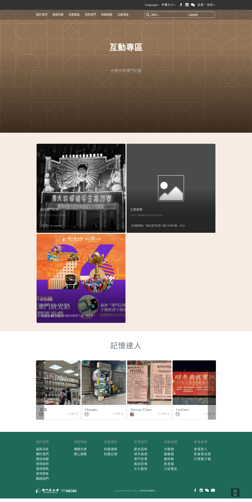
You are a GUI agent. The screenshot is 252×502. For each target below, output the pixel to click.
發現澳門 (90, 14)
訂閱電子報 (202, 459)
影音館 (169, 464)
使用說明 (42, 464)
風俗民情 (141, 464)
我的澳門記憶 (49, 209)
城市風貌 (141, 454)
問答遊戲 (46, 299)
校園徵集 (111, 449)
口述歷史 (171, 469)
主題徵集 (136, 209)
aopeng (57, 225)
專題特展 (58, 14)
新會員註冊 (202, 454)
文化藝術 (141, 469)
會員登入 (201, 449)
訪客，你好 (206, 4)
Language (152, 4)
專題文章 (80, 449)
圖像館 (169, 454)
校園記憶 (111, 454)
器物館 (169, 459)
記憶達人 (126, 345)
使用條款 (42, 469)
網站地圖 (42, 459)
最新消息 (42, 449)
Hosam (121, 410)
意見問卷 (42, 474)
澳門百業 (141, 459)
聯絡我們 (42, 478)
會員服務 (201, 442)
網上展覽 (80, 454)
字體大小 (168, 4)
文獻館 (169, 449)
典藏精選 (106, 14)
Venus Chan (170, 410)
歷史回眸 (141, 449)
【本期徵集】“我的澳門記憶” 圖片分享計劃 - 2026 (157, 225)
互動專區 (123, 14)
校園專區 (74, 14)
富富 (73, 410)
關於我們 (41, 14)
